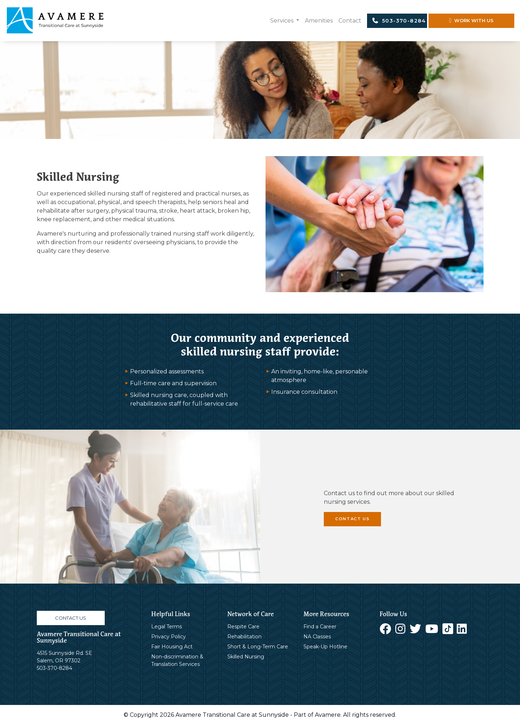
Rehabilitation (244, 636)
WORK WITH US (471, 20)
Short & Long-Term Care (257, 646)
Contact (349, 20)
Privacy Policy (168, 636)
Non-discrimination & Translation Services (177, 660)
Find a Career (319, 626)
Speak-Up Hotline (325, 646)
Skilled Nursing (245, 656)
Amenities (319, 20)
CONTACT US (352, 518)
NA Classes (317, 636)
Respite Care (243, 626)
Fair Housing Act (172, 646)
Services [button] (282, 20)
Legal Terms (166, 626)
